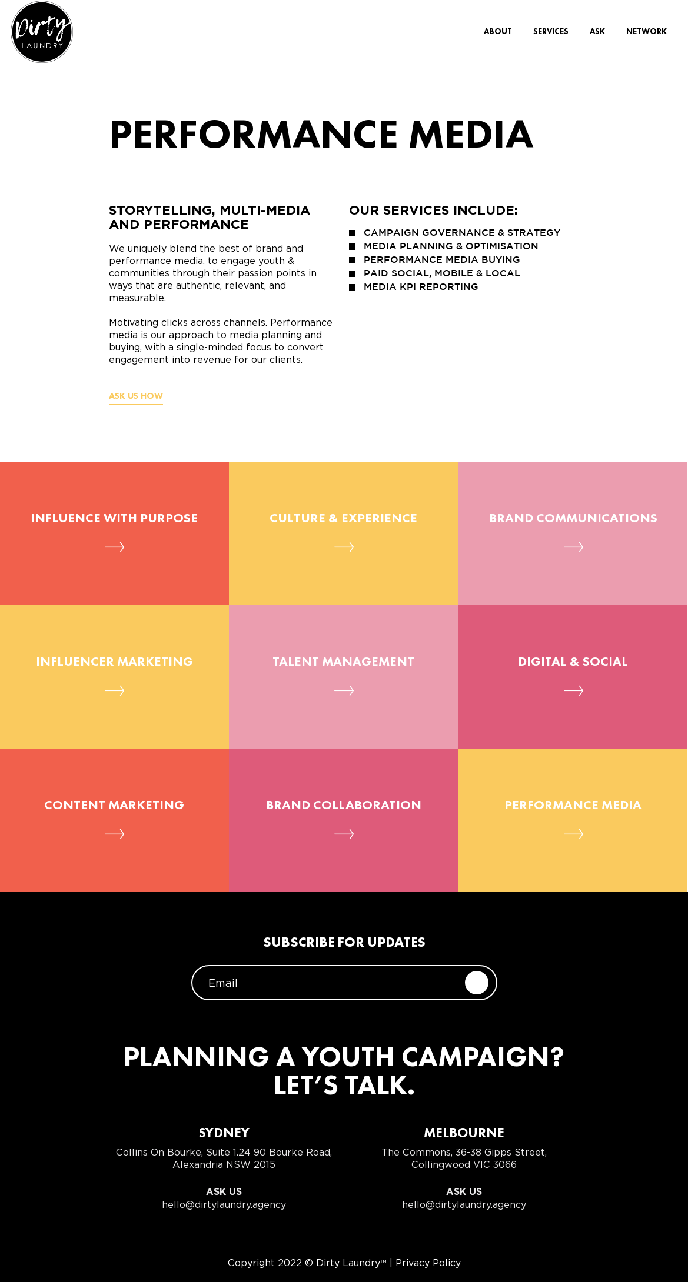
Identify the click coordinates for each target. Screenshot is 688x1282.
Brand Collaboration (343, 805)
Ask (597, 34)
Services (551, 34)
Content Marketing (114, 805)
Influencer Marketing (114, 662)
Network (646, 34)
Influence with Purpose (114, 518)
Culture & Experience (343, 518)
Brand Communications (573, 518)
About (498, 34)
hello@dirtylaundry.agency (224, 1204)
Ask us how (136, 396)
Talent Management (343, 662)
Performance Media (573, 805)
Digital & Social (573, 662)
